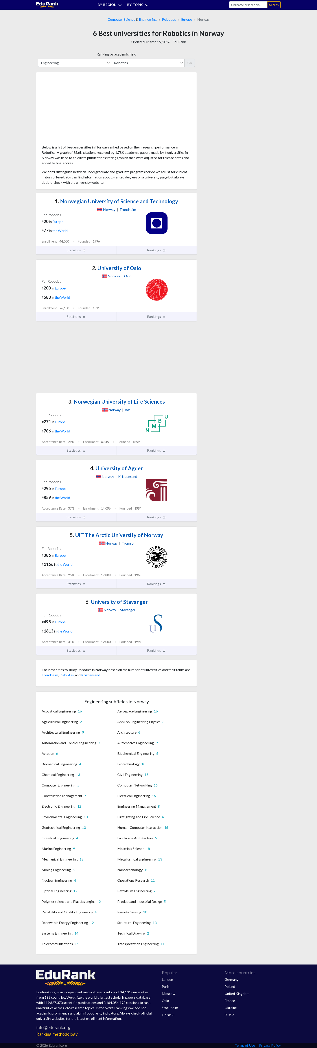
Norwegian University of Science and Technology (116, 201)
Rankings (156, 250)
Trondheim (50, 675)
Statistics (76, 250)
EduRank (179, 42)
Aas (71, 675)
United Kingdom (237, 993)
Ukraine (231, 1007)
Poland (230, 986)
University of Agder (116, 468)
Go (189, 63)
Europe (186, 19)
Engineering (148, 19)
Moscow (168, 993)
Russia (229, 1015)
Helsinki (168, 1015)
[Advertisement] (74, 110)
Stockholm (170, 1007)
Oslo (63, 675)
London (167, 979)
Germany (231, 979)
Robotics (169, 19)
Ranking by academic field (116, 54)
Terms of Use (245, 1045)
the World (60, 230)
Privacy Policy (270, 1045)
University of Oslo (116, 268)
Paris (166, 986)
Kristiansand (90, 675)
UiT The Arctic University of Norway (116, 535)
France (230, 1000)
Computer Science (121, 19)
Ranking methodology (57, 1034)
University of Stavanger (116, 602)
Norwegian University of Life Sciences (116, 401)
